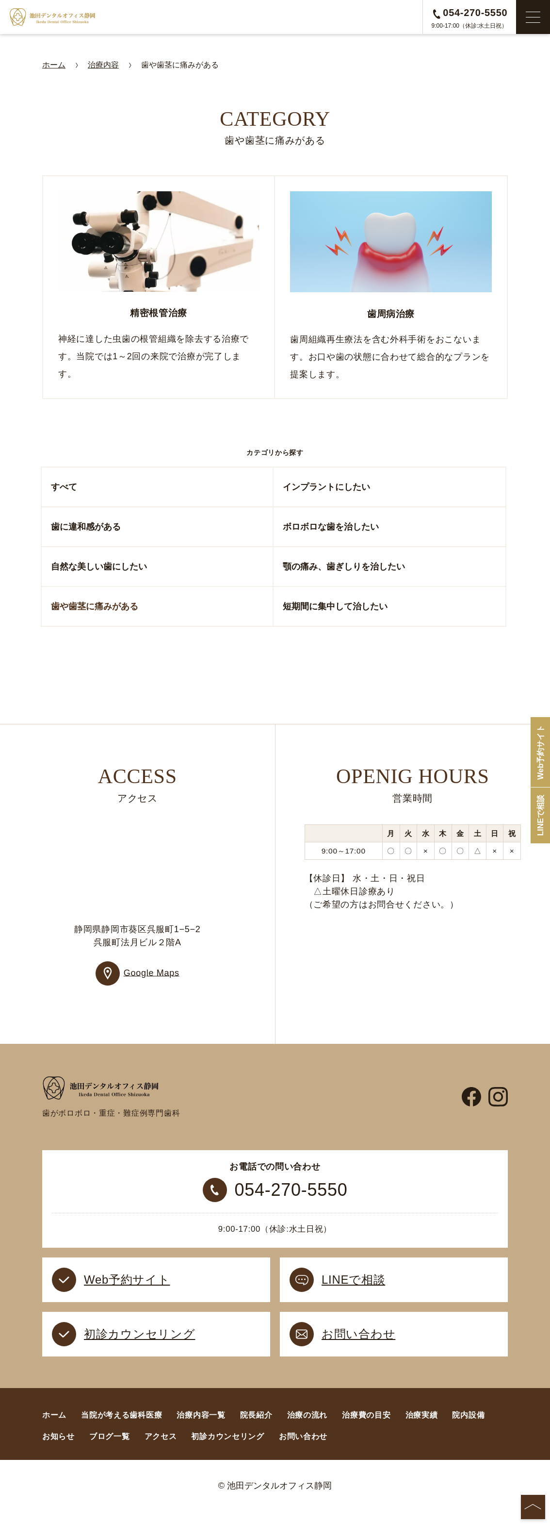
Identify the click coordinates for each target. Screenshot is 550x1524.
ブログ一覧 (109, 1448)
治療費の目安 (366, 1427)
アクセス (161, 1448)
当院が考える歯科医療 (121, 1427)
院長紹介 (256, 1427)
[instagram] (498, 1105)
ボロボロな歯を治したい (331, 531)
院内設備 (468, 1427)
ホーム (54, 1427)
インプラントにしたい (326, 491)
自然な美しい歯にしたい (99, 570)
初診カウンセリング (227, 1448)
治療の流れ (307, 1427)
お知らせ (58, 1448)
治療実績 (421, 1427)
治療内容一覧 (201, 1427)
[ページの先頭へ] (533, 1507)
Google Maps (151, 976)
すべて (64, 491)
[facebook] (471, 1105)
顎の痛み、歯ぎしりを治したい (344, 570)
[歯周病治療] (390, 289)
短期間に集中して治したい (335, 610)
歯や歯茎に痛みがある (94, 610)
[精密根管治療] (159, 289)
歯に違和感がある (86, 531)
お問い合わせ (303, 1448)
